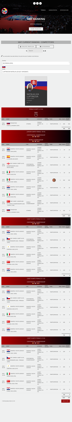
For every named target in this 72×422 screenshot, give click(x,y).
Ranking (43, 10)
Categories (45, 46)
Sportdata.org (64, 10)
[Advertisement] (36, 412)
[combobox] (36, 63)
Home (36, 10)
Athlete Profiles (27, 46)
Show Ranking (36, 28)
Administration (53, 10)
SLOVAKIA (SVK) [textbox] (8, 63)
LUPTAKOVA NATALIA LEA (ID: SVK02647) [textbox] (15, 71)
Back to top (65, 401)
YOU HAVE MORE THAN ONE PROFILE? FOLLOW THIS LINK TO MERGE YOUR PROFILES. (20, 56)
